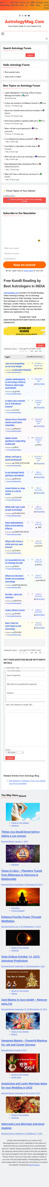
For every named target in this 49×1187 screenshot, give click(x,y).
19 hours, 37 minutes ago (38, 458)
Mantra (14, 994)
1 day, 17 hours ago (38, 523)
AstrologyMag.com (24, 21)
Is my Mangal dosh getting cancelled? (14, 474)
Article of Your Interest (20, 823)
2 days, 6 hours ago (38, 624)
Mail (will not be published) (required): (22, 684)
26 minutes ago (38, 380)
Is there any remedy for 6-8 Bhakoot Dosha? (15, 403)
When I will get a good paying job (13, 458)
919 (32, 351)
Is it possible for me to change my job (15, 561)
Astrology (15, 826)
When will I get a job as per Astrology (15, 508)
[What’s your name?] (24, 248)
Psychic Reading (17, 911)
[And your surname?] (24, 253)
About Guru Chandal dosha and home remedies (15, 422)
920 (36, 351)
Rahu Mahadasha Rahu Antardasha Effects (14, 525)
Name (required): (14, 675)
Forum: (8, 750)
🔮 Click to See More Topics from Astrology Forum (24, 200)
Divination (15, 908)
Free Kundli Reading (14, 372)
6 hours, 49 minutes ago (38, 440)
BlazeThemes (34, 1165)
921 (40, 351)
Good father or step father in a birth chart (15, 491)
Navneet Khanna (8, 841)
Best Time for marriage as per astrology (13, 626)
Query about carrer (15, 610)
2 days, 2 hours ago (38, 576)
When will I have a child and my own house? (14, 544)
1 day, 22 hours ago (38, 561)
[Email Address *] (24, 258)
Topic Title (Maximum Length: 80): (19, 705)
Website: (10, 693)
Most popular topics (12, 72)
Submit (10, 758)
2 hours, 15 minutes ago (38, 402)
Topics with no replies (13, 77)
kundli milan (16, 1077)
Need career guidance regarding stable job (15, 441)
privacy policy (28, 271)
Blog (11, 781)
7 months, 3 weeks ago (38, 364)
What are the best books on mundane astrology (14, 578)
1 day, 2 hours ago (38, 473)
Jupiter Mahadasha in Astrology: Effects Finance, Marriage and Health (15, 383)
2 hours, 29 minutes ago (38, 421)
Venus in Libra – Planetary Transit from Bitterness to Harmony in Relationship (21, 875)
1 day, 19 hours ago (38, 542)
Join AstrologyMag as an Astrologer (14, 365)
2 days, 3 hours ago (38, 595)
